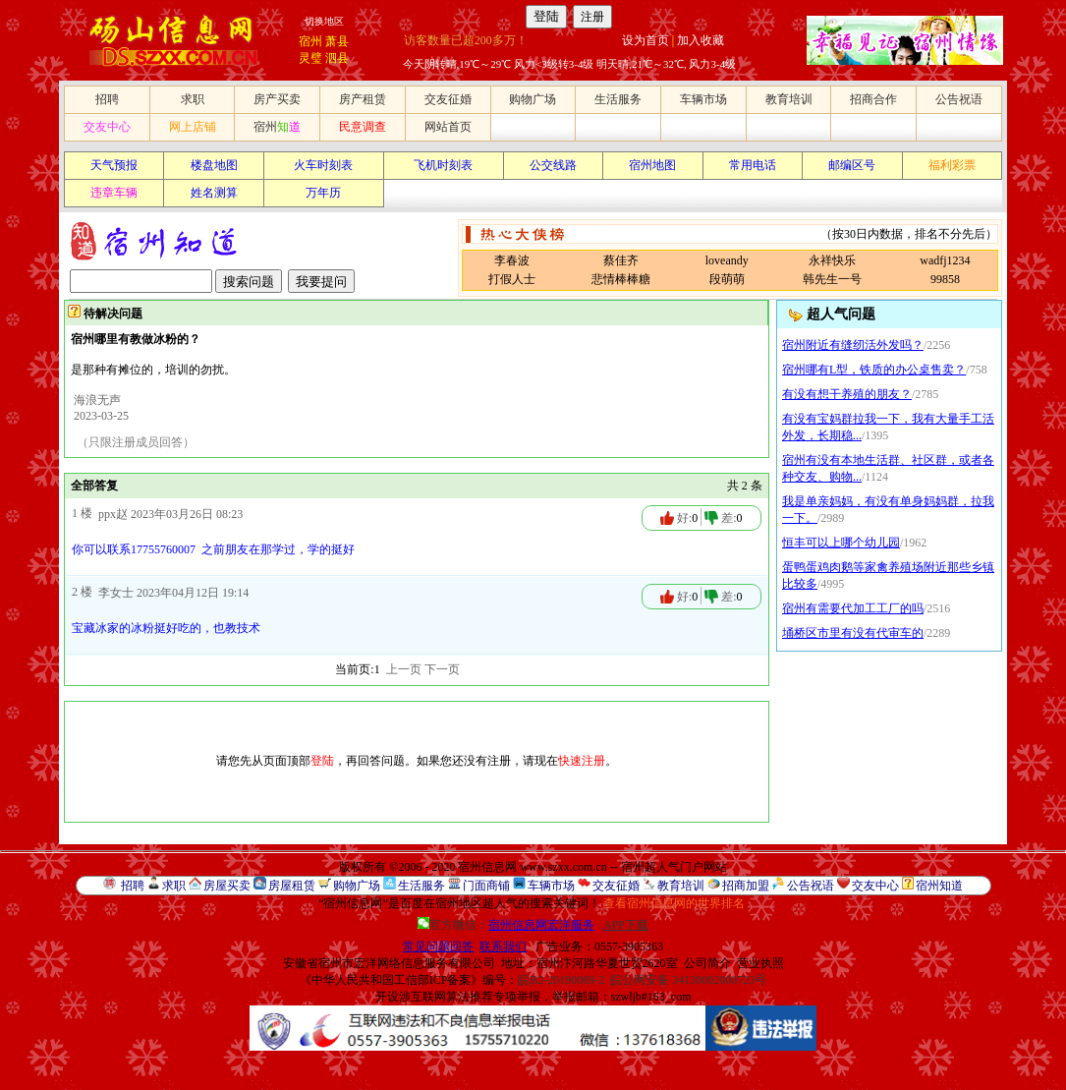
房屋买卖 (227, 885)
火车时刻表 (323, 165)
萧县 (337, 41)
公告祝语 (958, 99)
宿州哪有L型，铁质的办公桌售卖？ (874, 369)
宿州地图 (652, 165)
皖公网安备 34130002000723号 (688, 980)
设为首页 (645, 40)
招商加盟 (745, 885)
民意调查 (362, 127)
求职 (192, 99)
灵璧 (310, 58)
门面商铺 (486, 885)
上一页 (403, 669)
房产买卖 (277, 99)
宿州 (310, 41)
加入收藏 (700, 40)
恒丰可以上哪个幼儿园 (841, 542)
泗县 (337, 58)
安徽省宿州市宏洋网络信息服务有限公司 (389, 963)
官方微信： (507, 925)
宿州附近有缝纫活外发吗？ (853, 345)
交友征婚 (448, 99)
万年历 (323, 193)
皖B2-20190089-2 (561, 980)
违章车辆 (114, 193)
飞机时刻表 (443, 165)
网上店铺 (192, 127)
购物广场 (532, 99)
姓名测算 (214, 193)
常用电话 (752, 165)
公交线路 (553, 165)
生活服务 (618, 99)
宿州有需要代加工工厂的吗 (853, 608)
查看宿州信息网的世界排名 (674, 903)
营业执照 (760, 963)
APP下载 (625, 925)
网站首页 (448, 127)
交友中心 (107, 127)
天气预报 (114, 165)
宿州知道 (939, 885)
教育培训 (789, 99)
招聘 (107, 99)
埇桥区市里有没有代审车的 (853, 633)
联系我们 (503, 946)
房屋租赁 (291, 885)
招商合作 (873, 99)
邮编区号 (851, 165)
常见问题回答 (438, 946)
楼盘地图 (214, 165)
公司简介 (707, 963)
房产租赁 (362, 99)
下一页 (442, 669)
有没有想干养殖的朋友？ (847, 394)
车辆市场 (703, 99)
